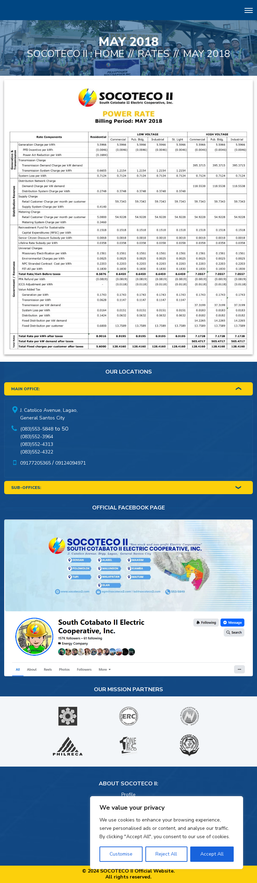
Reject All (166, 854)
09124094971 (70, 463)
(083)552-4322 (36, 452)
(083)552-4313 (36, 444)
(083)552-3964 (36, 436)
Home (109, 53)
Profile (128, 794)
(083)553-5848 (36, 429)
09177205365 (35, 463)
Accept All (212, 854)
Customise (121, 854)
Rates (153, 53)
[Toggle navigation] (248, 11)
